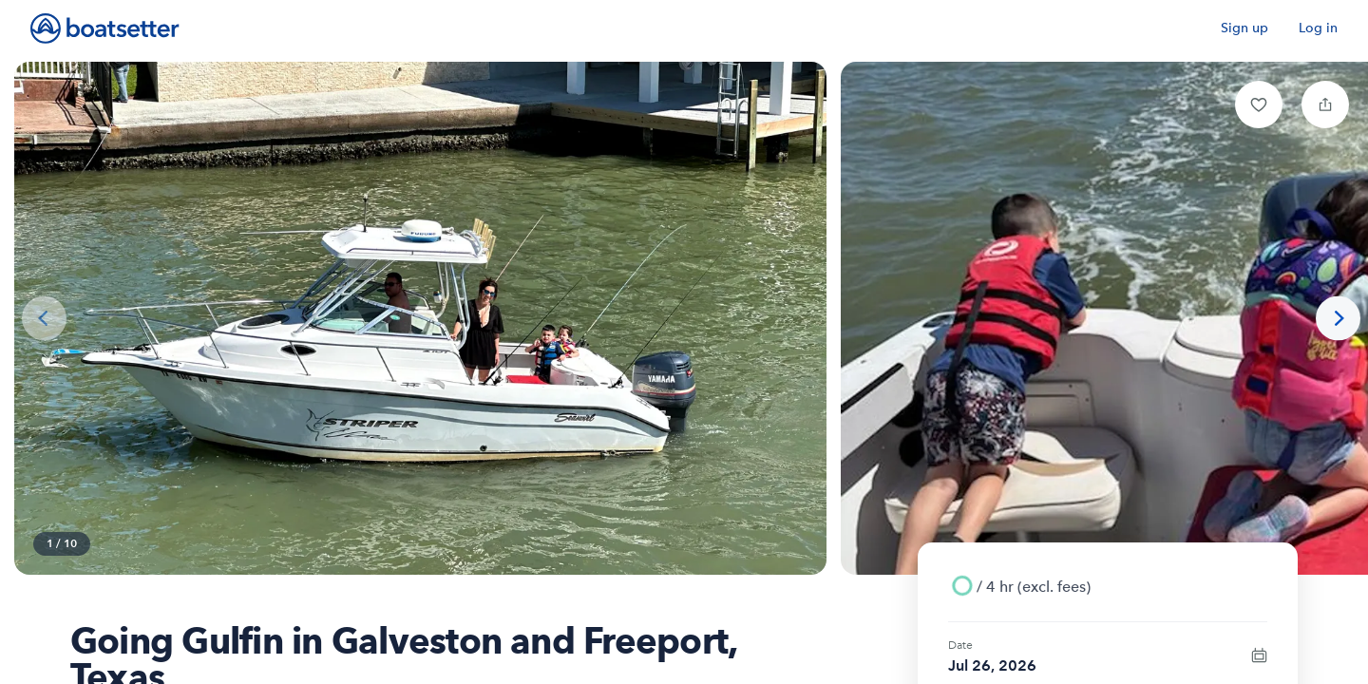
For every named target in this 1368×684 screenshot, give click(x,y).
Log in (1318, 28)
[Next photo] (1338, 318)
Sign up (1244, 28)
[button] (1258, 104)
